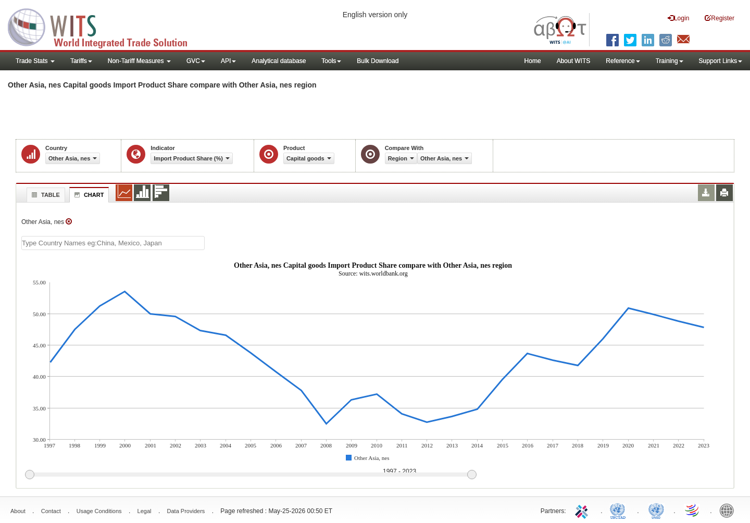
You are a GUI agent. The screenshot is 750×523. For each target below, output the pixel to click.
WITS (104, 26)
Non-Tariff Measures (139, 61)
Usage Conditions (99, 511)
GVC (195, 61)
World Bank (729, 510)
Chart (88, 195)
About (18, 511)
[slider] (250, 475)
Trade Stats (35, 61)
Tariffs (81, 61)
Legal (145, 511)
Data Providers (186, 511)
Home (532, 61)
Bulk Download (377, 61)
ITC (583, 510)
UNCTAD (619, 510)
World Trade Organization (692, 510)
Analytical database (279, 61)
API (228, 61)
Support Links (720, 61)
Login (678, 18)
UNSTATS (656, 510)
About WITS (574, 61)
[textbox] (113, 243)
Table (44, 195)
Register (719, 18)
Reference (623, 61)
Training (669, 61)
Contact (51, 511)
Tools (331, 61)
